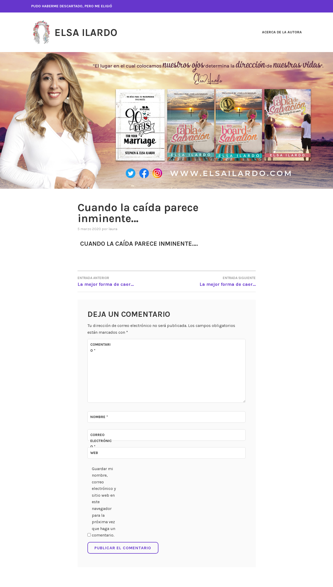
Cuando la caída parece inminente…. (143, 243)
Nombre (99, 417)
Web (94, 453)
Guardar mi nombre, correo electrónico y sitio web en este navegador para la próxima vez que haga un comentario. (104, 502)
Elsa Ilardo (89, 32)
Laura (112, 229)
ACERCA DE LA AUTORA (282, 32)
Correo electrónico (101, 441)
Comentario (100, 347)
